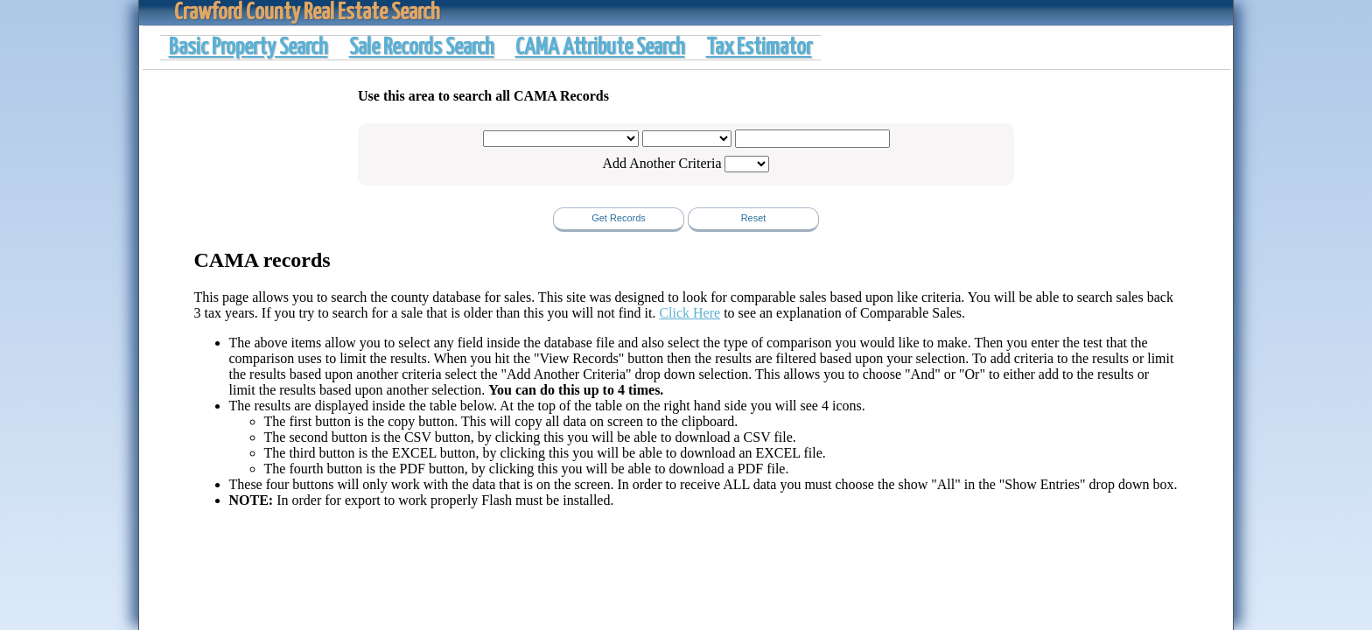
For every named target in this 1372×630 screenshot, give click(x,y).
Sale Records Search (421, 48)
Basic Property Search (248, 48)
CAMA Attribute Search (600, 48)
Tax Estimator (759, 48)
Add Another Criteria (662, 163)
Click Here (689, 312)
